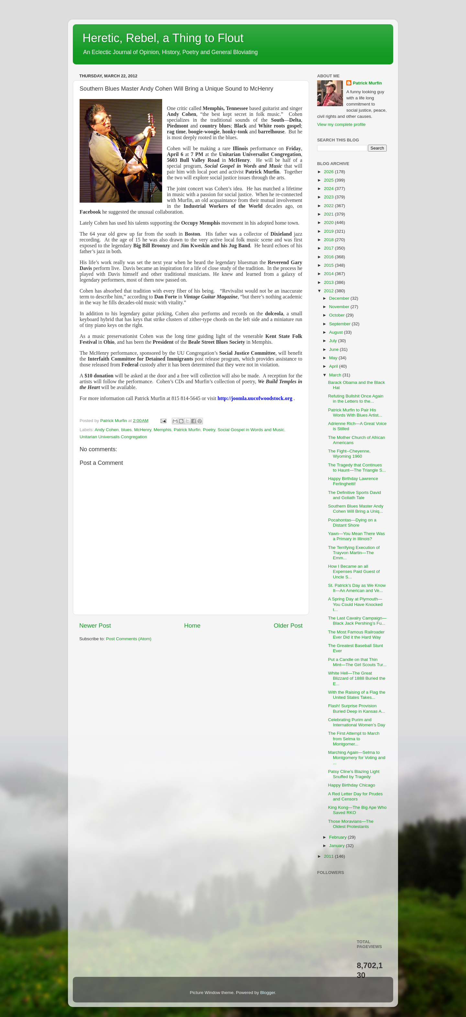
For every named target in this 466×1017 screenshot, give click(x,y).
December (339, 298)
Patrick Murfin (187, 429)
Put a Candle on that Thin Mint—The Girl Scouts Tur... (357, 662)
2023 (329, 197)
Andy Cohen (107, 429)
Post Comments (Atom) (128, 638)
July (333, 340)
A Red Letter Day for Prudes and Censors (355, 796)
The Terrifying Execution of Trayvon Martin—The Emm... (354, 552)
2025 (329, 180)
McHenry (142, 429)
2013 (329, 282)
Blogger (267, 992)
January (337, 845)
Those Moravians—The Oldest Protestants (350, 824)
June (334, 349)
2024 (329, 188)
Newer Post (95, 625)
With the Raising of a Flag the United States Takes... (356, 695)
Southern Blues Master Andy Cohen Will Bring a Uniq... (355, 509)
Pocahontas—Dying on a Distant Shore (352, 523)
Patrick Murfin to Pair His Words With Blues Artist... (355, 413)
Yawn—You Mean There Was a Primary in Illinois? (356, 536)
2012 (329, 290)
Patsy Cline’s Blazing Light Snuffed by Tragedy (354, 774)
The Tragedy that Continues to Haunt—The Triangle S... (357, 468)
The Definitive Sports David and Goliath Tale (354, 495)
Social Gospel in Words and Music (251, 429)
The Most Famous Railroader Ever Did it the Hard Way (356, 635)
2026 (329, 171)
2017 (329, 248)
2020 (329, 222)
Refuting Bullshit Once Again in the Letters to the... (355, 399)
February (338, 837)
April (334, 366)
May (333, 357)
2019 (329, 231)
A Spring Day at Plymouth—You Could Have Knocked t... (355, 604)
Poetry (209, 429)
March (335, 375)
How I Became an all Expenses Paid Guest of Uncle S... (354, 571)
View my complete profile (341, 124)
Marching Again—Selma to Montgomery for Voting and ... (356, 757)
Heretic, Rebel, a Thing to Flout (163, 38)
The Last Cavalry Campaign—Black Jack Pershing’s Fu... (357, 621)
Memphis (163, 429)
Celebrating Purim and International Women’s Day (356, 722)
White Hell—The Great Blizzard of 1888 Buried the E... (356, 678)
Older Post (288, 625)
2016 (329, 256)
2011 (329, 856)
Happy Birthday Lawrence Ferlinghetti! (353, 481)
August (336, 332)
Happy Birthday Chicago (351, 785)
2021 (329, 214)
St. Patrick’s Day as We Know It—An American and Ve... (357, 588)
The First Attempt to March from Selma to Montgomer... (354, 738)
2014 (329, 273)
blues (126, 429)
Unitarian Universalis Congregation (113, 436)
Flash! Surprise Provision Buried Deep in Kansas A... (356, 708)
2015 (329, 265)
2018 (329, 239)
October (337, 315)
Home (192, 625)
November (339, 306)
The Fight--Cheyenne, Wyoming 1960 (349, 454)
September (340, 323)
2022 (329, 205)
